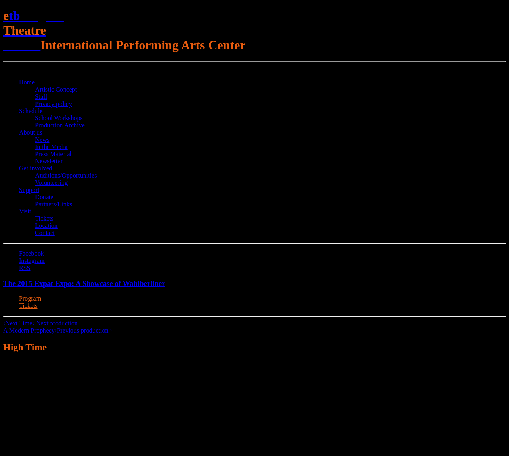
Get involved (35, 168)
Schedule (31, 111)
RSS (24, 267)
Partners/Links (53, 204)
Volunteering (51, 182)
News (42, 139)
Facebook (31, 253)
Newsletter (48, 161)
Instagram (32, 260)
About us (30, 132)
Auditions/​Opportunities (66, 175)
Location (46, 225)
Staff (41, 96)
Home (27, 82)
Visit (25, 211)
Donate (44, 197)
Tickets (44, 218)
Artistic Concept (56, 89)
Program (30, 298)
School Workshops (59, 118)
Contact (45, 232)
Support (29, 189)
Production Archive (60, 125)
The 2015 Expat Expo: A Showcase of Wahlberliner (84, 283)
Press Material (53, 154)
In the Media (51, 146)
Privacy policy (53, 103)
